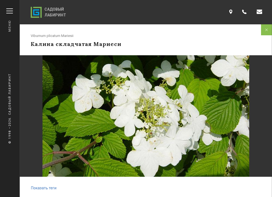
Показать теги (43, 188)
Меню (9, 20)
